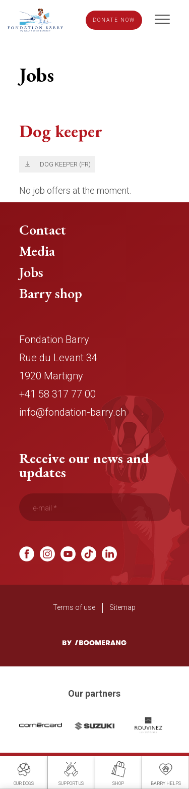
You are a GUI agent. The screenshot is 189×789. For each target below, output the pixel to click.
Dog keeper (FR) (67, 167)
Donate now (114, 20)
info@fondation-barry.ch (72, 416)
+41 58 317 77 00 (57, 397)
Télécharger (26, 168)
